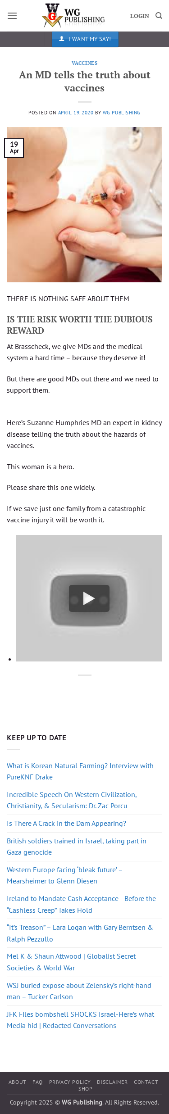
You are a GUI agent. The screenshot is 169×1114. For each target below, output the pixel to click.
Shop (85, 1088)
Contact (146, 1081)
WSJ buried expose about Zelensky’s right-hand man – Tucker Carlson (79, 991)
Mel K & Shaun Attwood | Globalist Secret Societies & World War (71, 961)
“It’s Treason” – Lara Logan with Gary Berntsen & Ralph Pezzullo (80, 933)
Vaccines (84, 62)
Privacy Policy (70, 1081)
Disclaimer (112, 1081)
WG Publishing (122, 112)
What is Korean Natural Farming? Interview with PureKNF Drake (80, 771)
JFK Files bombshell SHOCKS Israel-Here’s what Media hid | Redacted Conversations (80, 1020)
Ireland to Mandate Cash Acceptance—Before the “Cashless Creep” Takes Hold (81, 904)
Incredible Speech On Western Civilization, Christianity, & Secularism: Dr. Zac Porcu (72, 800)
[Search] (158, 15)
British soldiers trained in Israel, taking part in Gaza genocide (76, 846)
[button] (12, 16)
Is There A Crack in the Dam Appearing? (66, 823)
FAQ (37, 1081)
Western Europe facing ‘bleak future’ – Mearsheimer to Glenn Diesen (65, 875)
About (18, 1081)
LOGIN (139, 16)
